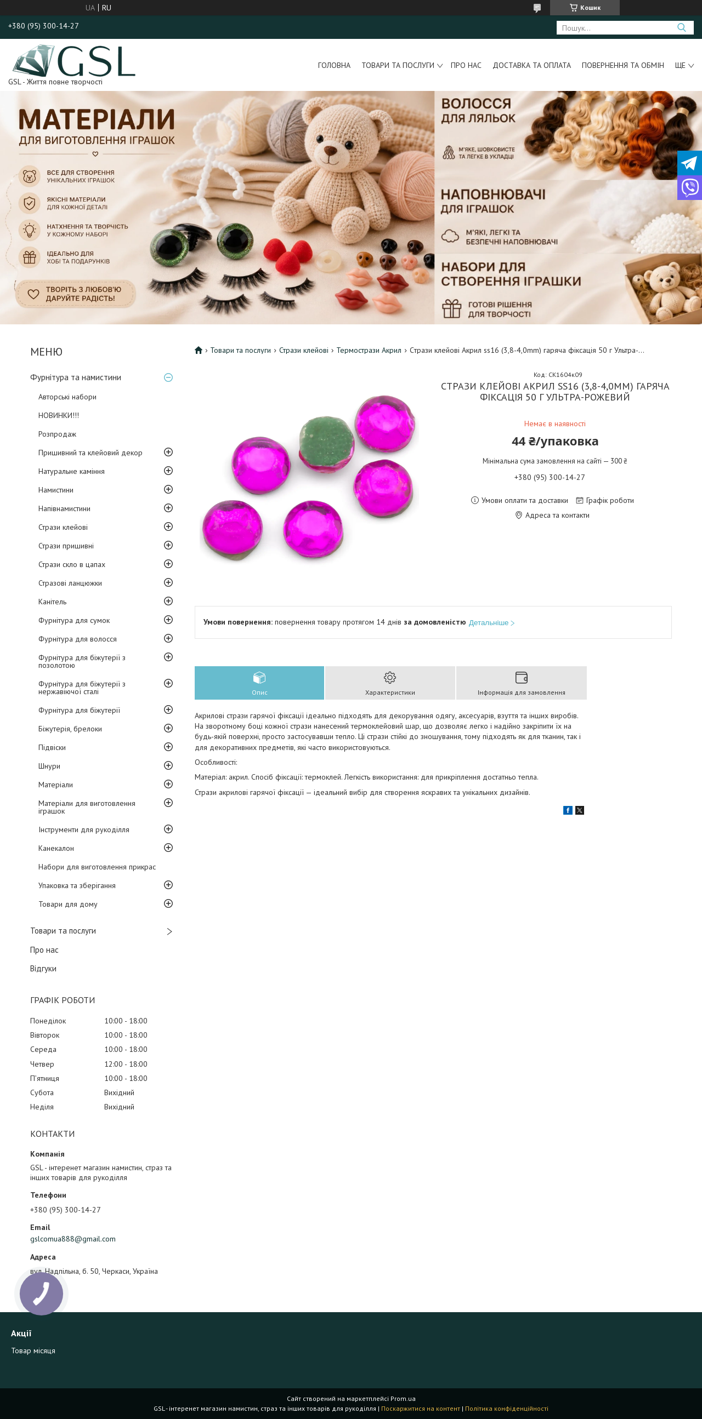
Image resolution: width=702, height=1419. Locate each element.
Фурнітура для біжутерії (79, 710)
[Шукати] (681, 28)
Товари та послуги (397, 65)
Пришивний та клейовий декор (90, 452)
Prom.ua (403, 1398)
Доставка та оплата (531, 65)
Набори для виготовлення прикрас (97, 867)
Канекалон (56, 848)
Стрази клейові (63, 527)
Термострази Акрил (368, 350)
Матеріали (55, 784)
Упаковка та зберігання (77, 885)
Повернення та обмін (623, 65)
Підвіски (52, 747)
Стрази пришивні (66, 546)
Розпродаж (57, 434)
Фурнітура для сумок (74, 620)
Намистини (55, 490)
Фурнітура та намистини (75, 377)
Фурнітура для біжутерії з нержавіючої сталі (82, 687)
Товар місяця (33, 1350)
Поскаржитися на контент (420, 1408)
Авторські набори (67, 397)
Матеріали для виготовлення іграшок (86, 807)
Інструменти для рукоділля (83, 829)
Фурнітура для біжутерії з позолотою (82, 661)
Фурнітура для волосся (77, 639)
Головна (334, 65)
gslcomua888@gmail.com (73, 1239)
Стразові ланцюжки (70, 583)
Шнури (49, 766)
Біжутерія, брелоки (70, 729)
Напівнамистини (64, 508)
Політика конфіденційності (506, 1408)
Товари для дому (68, 904)
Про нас (466, 65)
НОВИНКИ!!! (58, 415)
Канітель (52, 601)
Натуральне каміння (71, 471)
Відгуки (43, 968)
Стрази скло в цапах (71, 564)
